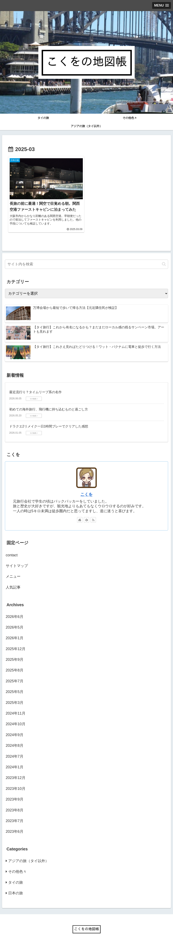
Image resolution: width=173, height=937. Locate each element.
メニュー (13, 569)
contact (12, 548)
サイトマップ (17, 558)
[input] (86, 256)
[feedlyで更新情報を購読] (86, 512)
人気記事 (13, 580)
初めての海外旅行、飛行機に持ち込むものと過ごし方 (48, 402)
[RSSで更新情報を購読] (93, 512)
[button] (163, 256)
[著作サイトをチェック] (79, 512)
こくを (86, 487)
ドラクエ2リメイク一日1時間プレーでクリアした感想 (48, 419)
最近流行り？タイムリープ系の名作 (35, 384)
